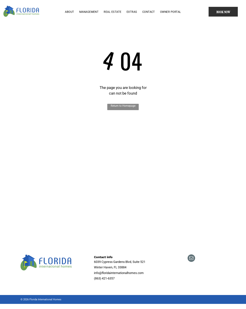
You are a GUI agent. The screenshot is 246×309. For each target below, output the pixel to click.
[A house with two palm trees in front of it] (111, 208)
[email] (191, 258)
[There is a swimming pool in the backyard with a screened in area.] (111, 147)
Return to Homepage (123, 105)
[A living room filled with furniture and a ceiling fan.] (197, 177)
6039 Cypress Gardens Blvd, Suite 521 (119, 262)
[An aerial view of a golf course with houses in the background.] (37, 147)
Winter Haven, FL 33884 (110, 267)
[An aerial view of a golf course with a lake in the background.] (37, 208)
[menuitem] (69, 12)
